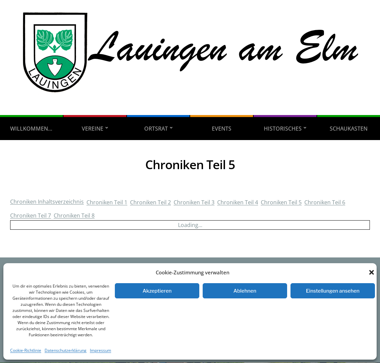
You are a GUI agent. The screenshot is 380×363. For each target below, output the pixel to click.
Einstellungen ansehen (333, 291)
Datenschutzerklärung (65, 350)
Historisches (283, 128)
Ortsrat (156, 128)
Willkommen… (31, 128)
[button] (371, 272)
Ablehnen (244, 291)
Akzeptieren (157, 291)
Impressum (100, 350)
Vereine (92, 128)
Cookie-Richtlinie (25, 350)
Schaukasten (349, 128)
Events (221, 128)
